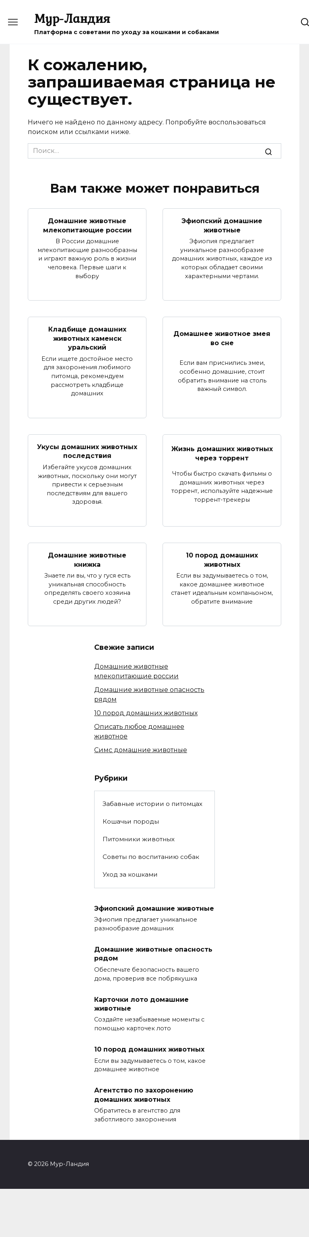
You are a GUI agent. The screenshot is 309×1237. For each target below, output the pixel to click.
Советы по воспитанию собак (151, 856)
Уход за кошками (130, 874)
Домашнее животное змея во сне (221, 338)
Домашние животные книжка (87, 559)
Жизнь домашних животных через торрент (222, 453)
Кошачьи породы (131, 821)
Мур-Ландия (72, 18)
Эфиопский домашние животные (221, 225)
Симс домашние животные (140, 750)
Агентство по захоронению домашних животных (143, 1094)
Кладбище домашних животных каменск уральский (87, 338)
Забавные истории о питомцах (152, 803)
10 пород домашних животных (222, 559)
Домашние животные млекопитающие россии (87, 225)
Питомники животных (139, 838)
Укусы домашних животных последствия (87, 451)
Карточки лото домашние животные (141, 1003)
